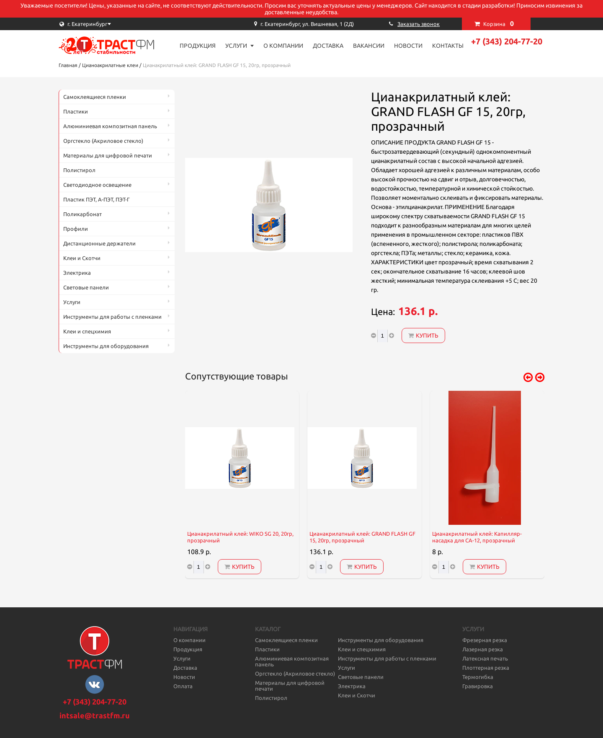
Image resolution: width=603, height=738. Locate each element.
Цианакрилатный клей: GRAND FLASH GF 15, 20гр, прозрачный (362, 537)
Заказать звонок (418, 24)
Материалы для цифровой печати (107, 155)
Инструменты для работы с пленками (112, 317)
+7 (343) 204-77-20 (506, 41)
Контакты (448, 45)
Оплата (183, 686)
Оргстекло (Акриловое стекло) (103, 141)
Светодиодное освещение (97, 185)
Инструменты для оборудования (106, 346)
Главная (68, 65)
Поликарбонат (82, 214)
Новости (408, 45)
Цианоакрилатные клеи (110, 65)
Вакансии (368, 45)
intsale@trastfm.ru (94, 715)
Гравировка (477, 686)
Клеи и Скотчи (81, 258)
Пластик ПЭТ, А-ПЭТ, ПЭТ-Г (96, 199)
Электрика (77, 273)
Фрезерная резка (484, 640)
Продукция (198, 45)
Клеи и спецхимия (87, 331)
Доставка (328, 45)
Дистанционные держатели (99, 243)
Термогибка (477, 677)
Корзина (498, 23)
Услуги (236, 45)
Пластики (75, 111)
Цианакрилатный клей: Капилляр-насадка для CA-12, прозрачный (477, 537)
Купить (423, 335)
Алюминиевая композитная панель (110, 126)
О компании (283, 45)
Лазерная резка (482, 649)
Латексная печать (485, 658)
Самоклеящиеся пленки (94, 97)
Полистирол (79, 170)
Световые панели (86, 287)
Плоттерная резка (485, 668)
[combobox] (100, 24)
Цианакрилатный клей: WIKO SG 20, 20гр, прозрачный (240, 537)
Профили (75, 229)
